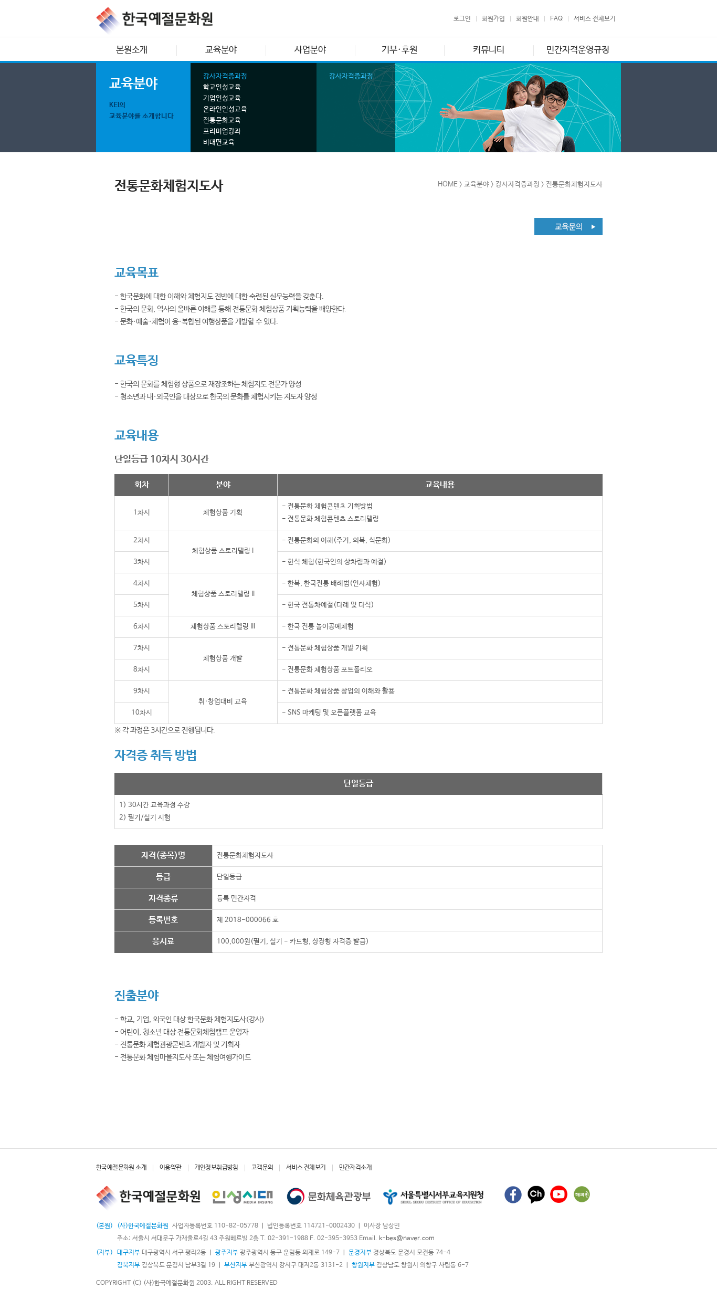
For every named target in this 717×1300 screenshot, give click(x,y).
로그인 (462, 19)
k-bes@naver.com (407, 1238)
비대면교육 (219, 142)
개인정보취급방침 (216, 1167)
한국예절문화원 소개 (121, 1167)
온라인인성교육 (225, 109)
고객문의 (262, 1167)
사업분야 (310, 50)
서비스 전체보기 (595, 19)
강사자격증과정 (225, 76)
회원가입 (493, 19)
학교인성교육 (222, 87)
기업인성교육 (222, 98)
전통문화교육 (222, 120)
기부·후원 (399, 50)
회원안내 (527, 19)
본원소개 (131, 50)
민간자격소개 (355, 1167)
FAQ (556, 19)
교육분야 (221, 50)
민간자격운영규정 (577, 50)
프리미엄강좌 (222, 131)
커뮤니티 (488, 50)
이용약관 (171, 1167)
